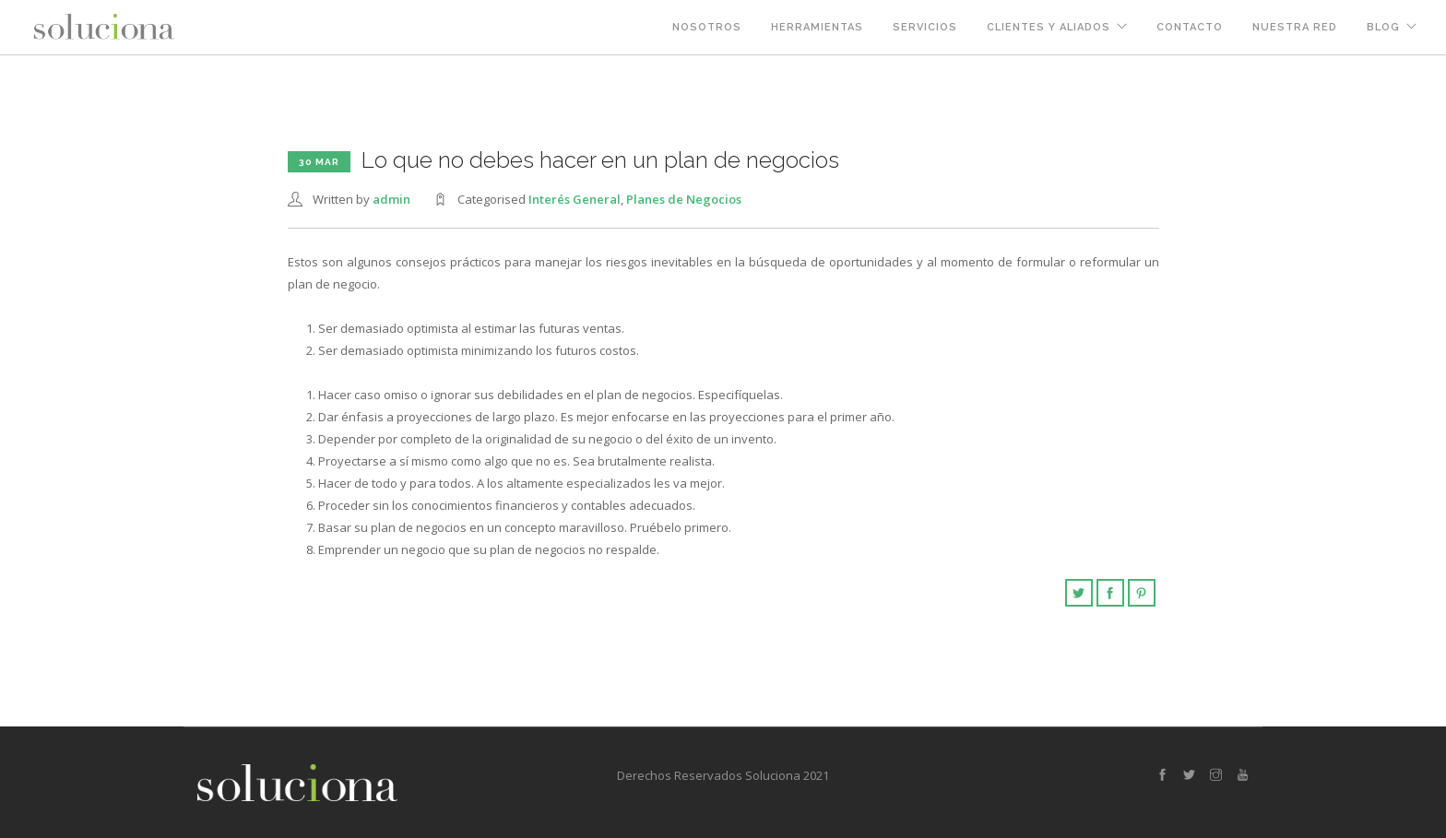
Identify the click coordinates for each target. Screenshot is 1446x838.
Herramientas (817, 27)
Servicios (925, 27)
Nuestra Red (1294, 27)
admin (391, 199)
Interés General (574, 199)
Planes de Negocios (683, 199)
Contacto (1189, 27)
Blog (1383, 27)
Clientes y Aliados (1048, 27)
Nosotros (706, 27)
